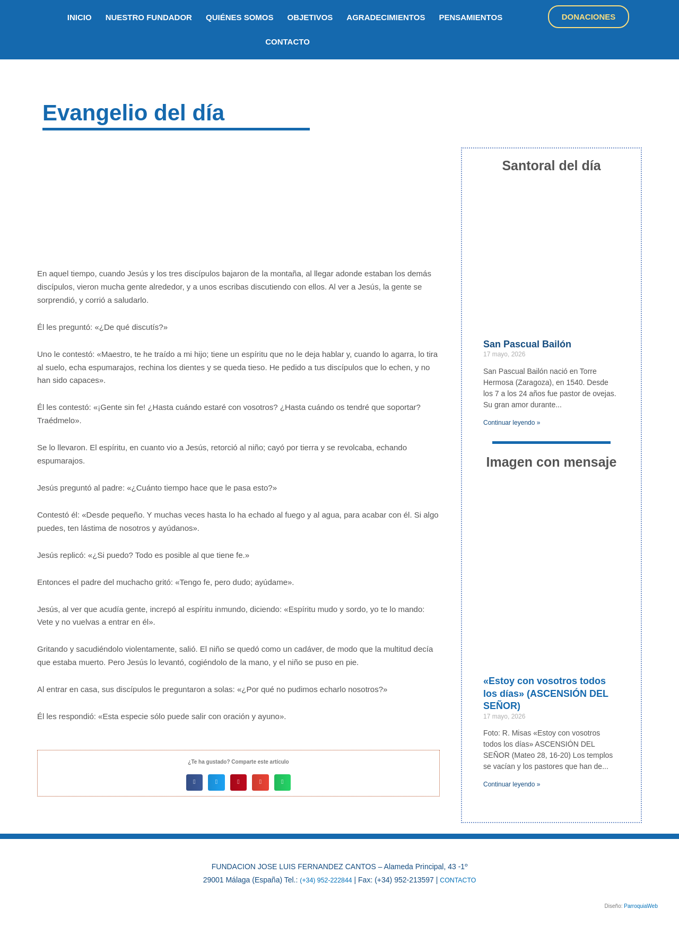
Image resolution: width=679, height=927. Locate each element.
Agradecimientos (385, 17)
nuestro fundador (149, 17)
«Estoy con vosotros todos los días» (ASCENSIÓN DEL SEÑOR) (545, 693)
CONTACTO (461, 880)
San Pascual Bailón (527, 344)
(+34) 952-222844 (323, 880)
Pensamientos (470, 17)
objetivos (310, 17)
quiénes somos (240, 17)
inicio (79, 17)
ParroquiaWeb (641, 905)
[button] (194, 782)
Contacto (287, 41)
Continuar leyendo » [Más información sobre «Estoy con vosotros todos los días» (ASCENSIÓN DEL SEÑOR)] (511, 784)
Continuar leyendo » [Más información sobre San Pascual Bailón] (511, 422)
